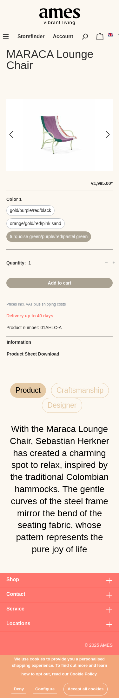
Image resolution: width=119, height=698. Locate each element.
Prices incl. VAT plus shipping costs (36, 304)
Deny (19, 689)
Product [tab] (28, 390)
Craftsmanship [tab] (79, 390)
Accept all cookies (85, 689)
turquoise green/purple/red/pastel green (49, 236)
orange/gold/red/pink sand (35, 223)
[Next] (108, 134)
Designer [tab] (61, 405)
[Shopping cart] (100, 36)
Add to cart (59, 283)
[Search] (84, 36)
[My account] (63, 36)
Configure (45, 689)
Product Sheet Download (33, 353)
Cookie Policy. (84, 674)
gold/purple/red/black (30, 210)
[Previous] (11, 134)
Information (19, 342)
